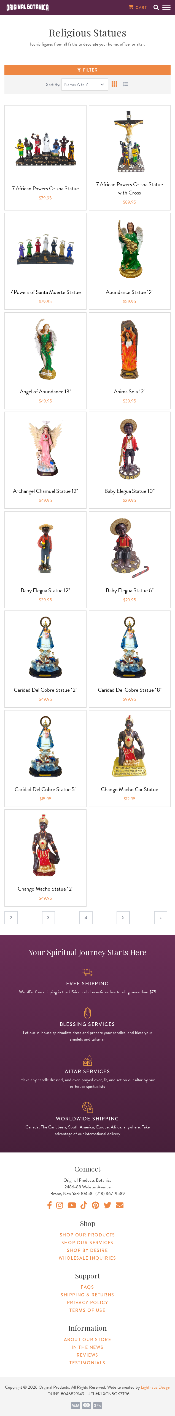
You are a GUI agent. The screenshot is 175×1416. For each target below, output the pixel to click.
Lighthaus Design (155, 1387)
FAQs (87, 1287)
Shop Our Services (87, 1242)
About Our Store (87, 1339)
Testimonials (87, 1363)
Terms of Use (87, 1310)
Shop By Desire (87, 1250)
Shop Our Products (87, 1235)
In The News (88, 1347)
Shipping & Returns (87, 1295)
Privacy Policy (87, 1302)
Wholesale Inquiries (87, 1258)
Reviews (87, 1355)
